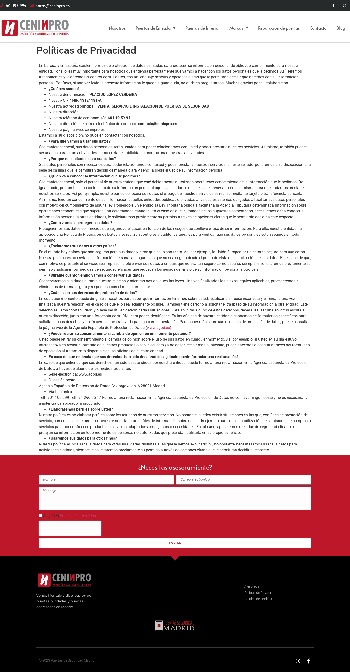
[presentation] (70, 528)
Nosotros (117, 28)
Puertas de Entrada (156, 27)
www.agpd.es (158, 327)
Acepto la (69, 515)
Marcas (238, 27)
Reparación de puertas (279, 28)
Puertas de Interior (202, 28)
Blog (340, 28)
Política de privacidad (78, 515)
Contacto (318, 28)
